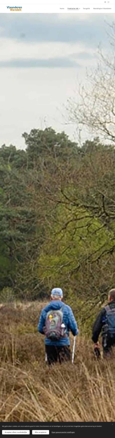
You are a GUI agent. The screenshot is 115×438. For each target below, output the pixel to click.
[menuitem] (64, 8)
